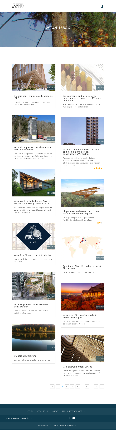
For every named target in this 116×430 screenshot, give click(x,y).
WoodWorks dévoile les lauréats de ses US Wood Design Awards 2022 (32, 202)
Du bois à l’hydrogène (25, 355)
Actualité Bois (43, 411)
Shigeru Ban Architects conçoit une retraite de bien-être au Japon (81, 212)
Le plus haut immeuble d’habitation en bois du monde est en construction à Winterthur (81, 151)
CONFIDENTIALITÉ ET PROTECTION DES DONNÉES (56, 425)
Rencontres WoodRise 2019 (74, 411)
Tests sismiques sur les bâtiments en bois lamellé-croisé (33, 148)
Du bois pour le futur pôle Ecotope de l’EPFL (33, 97)
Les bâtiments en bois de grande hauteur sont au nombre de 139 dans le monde (82, 98)
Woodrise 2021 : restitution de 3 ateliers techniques (79, 316)
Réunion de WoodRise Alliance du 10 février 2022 (82, 267)
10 (87, 386)
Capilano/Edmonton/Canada (77, 366)
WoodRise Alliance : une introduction (33, 255)
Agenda (56, 411)
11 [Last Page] (102, 386)
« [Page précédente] (52, 386)
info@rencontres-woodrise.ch (20, 418)
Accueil (30, 411)
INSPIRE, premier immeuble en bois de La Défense (32, 305)
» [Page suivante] (96, 386)
